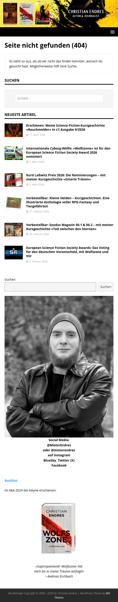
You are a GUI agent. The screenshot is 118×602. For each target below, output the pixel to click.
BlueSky (49, 460)
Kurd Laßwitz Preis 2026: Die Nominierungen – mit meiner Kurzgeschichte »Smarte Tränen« (65, 177)
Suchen (10, 279)
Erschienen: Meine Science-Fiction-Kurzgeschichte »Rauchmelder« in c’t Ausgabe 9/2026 (65, 127)
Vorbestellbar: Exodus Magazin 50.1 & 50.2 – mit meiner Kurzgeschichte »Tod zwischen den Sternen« (69, 227)
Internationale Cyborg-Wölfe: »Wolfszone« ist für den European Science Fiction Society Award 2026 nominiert (68, 152)
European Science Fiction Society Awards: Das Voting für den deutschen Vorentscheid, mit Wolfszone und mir (67, 252)
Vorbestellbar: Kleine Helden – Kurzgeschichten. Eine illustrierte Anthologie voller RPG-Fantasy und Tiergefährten (67, 202)
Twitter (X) (66, 460)
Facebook (59, 465)
